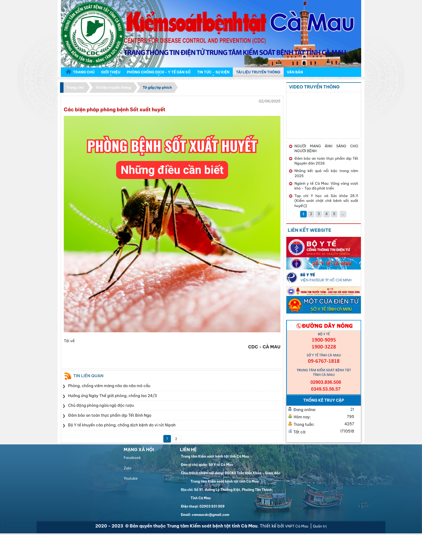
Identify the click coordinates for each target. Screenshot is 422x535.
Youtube (131, 478)
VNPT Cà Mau (297, 526)
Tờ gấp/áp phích (157, 87)
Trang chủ (75, 87)
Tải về (69, 340)
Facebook (132, 457)
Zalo (127, 468)
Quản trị (320, 526)
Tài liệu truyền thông (113, 87)
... (343, 214)
